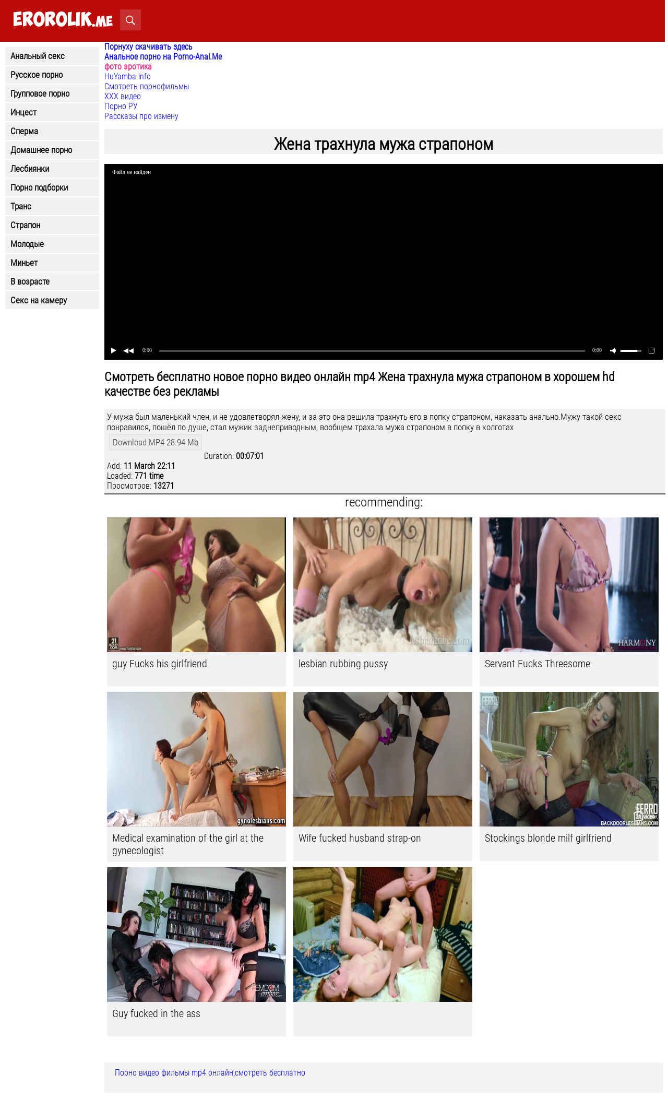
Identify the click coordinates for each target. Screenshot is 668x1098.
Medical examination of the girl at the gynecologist (188, 844)
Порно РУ (121, 106)
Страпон (25, 225)
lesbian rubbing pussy (343, 663)
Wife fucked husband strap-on (360, 838)
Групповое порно (39, 93)
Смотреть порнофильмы (146, 86)
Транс (20, 206)
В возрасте (30, 281)
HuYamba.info (127, 76)
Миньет (24, 262)
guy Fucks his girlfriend (159, 663)
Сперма (24, 131)
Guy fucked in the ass (156, 1013)
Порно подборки (39, 187)
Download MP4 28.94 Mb (155, 442)
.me (63, 20)
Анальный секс (37, 56)
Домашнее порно (41, 150)
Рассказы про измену (141, 116)
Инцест (23, 112)
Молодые (27, 244)
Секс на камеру (38, 300)
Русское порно (36, 74)
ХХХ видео (122, 96)
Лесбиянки (29, 168)
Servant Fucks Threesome (537, 663)
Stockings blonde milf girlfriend (548, 838)
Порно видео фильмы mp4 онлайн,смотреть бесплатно (210, 1073)
